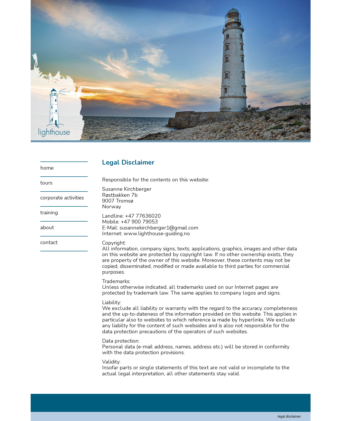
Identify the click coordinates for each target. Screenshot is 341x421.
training (49, 213)
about (47, 228)
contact (49, 243)
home (47, 168)
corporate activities (62, 198)
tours (46, 183)
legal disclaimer (289, 416)
